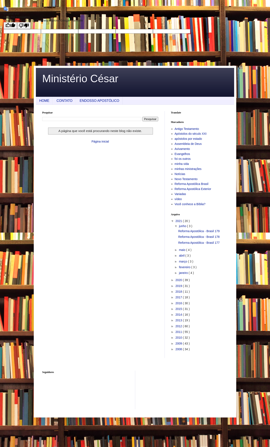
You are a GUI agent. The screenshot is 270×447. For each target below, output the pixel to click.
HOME (44, 100)
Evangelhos (182, 154)
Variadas (180, 194)
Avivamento (182, 149)
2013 (179, 320)
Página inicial (100, 141)
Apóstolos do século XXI (191, 133)
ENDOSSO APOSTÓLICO (99, 100)
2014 (179, 314)
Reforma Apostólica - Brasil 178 (199, 236)
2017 (179, 297)
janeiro (184, 273)
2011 (179, 332)
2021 (179, 221)
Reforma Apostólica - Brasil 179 (199, 231)
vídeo (178, 199)
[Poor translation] (24, 25)
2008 (179, 349)
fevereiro (185, 267)
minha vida (182, 164)
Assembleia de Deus (188, 143)
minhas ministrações (188, 169)
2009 (179, 343)
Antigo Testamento (187, 129)
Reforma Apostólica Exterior (193, 189)
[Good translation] (10, 25)
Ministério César (80, 79)
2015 (179, 309)
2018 (179, 291)
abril (182, 255)
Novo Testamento (186, 179)
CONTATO (65, 100)
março (183, 261)
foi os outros (183, 158)
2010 (179, 337)
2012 (179, 326)
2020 (179, 280)
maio (182, 250)
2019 (179, 286)
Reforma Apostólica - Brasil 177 (199, 242)
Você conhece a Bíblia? (190, 204)
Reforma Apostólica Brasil (191, 184)
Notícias (180, 174)
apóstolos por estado (188, 138)
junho (183, 226)
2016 (179, 303)
